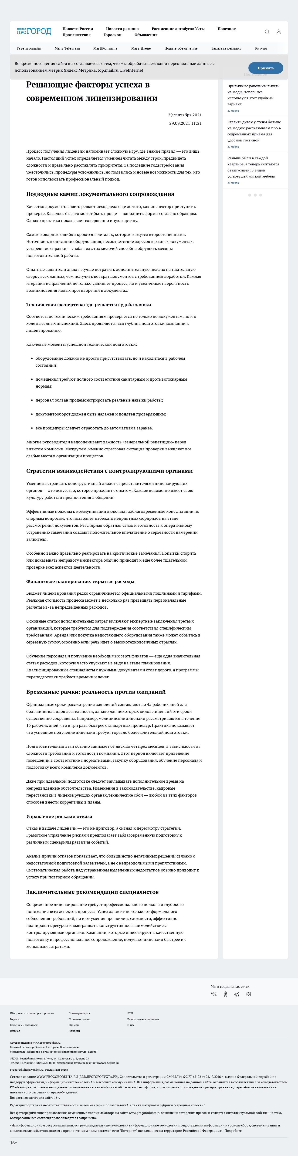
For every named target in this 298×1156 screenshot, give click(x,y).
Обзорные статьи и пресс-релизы (32, 1013)
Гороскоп (113, 34)
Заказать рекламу (226, 48)
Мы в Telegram (67, 48)
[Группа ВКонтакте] (214, 994)
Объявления (146, 34)
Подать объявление (181, 48)
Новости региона (122, 28)
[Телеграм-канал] (237, 994)
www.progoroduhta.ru (47, 1042)
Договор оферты (80, 1013)
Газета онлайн (29, 48)
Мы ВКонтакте (105, 48)
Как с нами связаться (23, 1025)
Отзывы (74, 1025)
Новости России (78, 28)
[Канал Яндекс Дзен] (248, 994)
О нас (131, 1025)
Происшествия (77, 34)
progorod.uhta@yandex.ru (27, 1069)
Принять (266, 68)
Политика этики (79, 1019)
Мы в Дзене (141, 48)
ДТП (130, 1013)
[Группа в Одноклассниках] (225, 994)
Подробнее (233, 1131)
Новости (74, 1030)
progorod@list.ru (107, 1063)
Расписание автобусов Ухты (178, 28)
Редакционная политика (143, 1019)
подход (112, 179)
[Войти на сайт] (278, 31)
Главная (15, 1030)
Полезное (227, 28)
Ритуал (261, 48)
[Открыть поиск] (267, 31)
